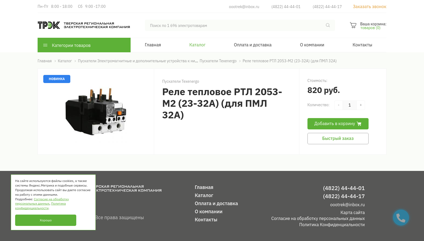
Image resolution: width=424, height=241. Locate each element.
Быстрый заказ (338, 138)
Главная (153, 44)
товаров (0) (370, 28)
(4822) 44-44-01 (286, 6)
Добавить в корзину (338, 123)
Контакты (362, 44)
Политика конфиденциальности (40, 205)
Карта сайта (352, 212)
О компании (312, 44)
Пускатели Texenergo (180, 81)
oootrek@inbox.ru (244, 6)
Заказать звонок (369, 6)
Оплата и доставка (252, 44)
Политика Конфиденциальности (332, 224)
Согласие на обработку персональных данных (318, 218)
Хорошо (46, 220)
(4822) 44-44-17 (327, 6)
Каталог (197, 44)
